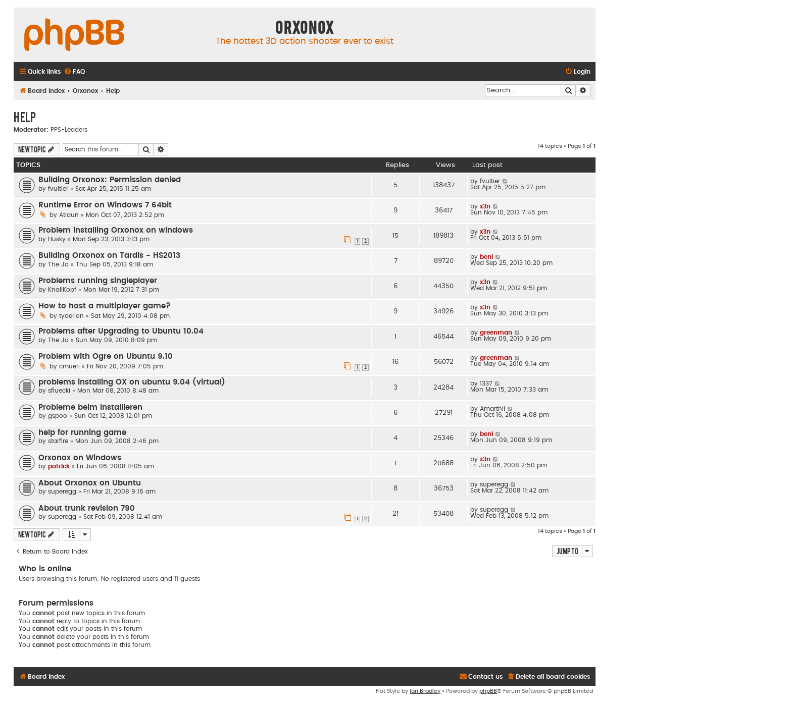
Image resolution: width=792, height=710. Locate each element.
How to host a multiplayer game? (104, 306)
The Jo (58, 264)
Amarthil (492, 409)
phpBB (488, 691)
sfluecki (59, 391)
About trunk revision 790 (86, 508)
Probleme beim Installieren (90, 407)
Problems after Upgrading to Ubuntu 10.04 (121, 331)
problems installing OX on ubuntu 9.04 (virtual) (131, 382)
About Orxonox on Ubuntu (89, 483)
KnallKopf (62, 290)
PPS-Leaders (69, 130)
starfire (58, 441)
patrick (59, 466)
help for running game (82, 432)
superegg (62, 491)
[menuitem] (74, 72)
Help (25, 116)
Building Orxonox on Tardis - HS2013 (109, 255)
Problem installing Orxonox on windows (115, 230)
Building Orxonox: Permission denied (109, 180)
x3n (485, 206)
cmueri (69, 366)
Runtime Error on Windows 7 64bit (105, 205)
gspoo (57, 416)
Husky (57, 239)
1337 (486, 383)
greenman (496, 333)
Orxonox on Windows (79, 458)
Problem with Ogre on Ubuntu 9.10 (105, 356)
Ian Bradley (425, 691)
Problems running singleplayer (97, 281)
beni (486, 257)
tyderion (71, 316)
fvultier (58, 189)
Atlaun (69, 215)
